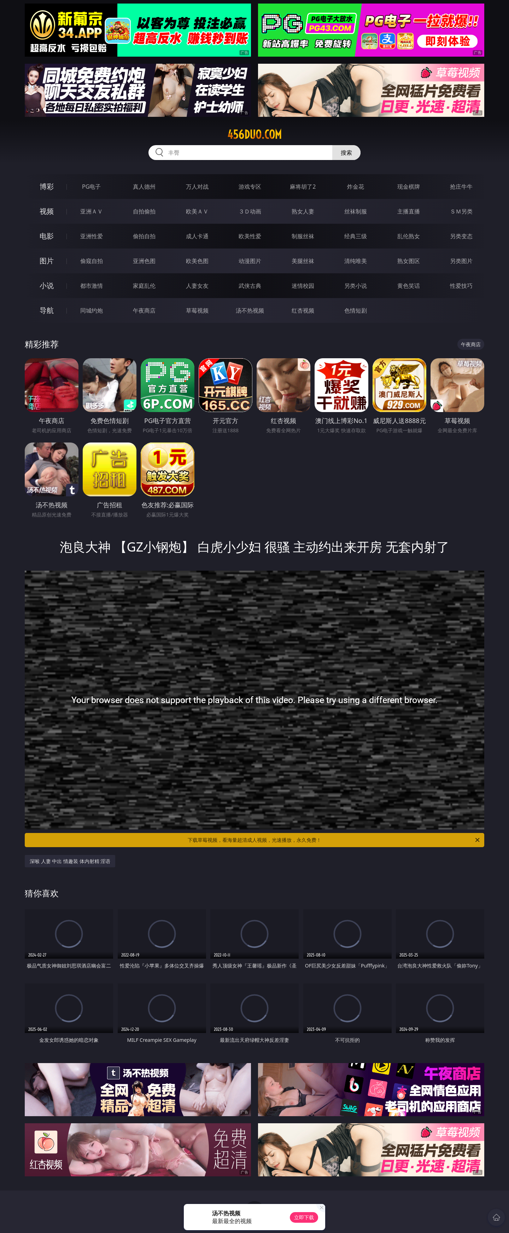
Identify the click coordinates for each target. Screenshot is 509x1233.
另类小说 (355, 286)
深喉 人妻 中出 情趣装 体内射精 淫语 (70, 861)
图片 (47, 261)
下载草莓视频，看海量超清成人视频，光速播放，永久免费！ (334, 840)
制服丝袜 (303, 236)
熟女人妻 (303, 211)
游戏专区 (250, 186)
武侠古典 (250, 286)
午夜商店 (144, 310)
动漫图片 (250, 261)
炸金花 (355, 186)
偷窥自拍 (91, 261)
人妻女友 (197, 286)
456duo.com (254, 134)
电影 (47, 236)
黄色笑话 (408, 286)
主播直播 (408, 211)
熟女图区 (408, 261)
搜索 (346, 152)
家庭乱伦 (144, 286)
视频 (47, 211)
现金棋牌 (408, 186)
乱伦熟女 (408, 236)
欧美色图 (197, 261)
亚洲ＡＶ (91, 211)
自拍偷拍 (144, 211)
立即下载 (304, 1217)
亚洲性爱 (91, 236)
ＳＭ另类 (461, 211)
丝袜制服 (355, 211)
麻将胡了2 (303, 186)
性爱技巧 (461, 286)
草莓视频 (197, 310)
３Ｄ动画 (250, 211)
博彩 (47, 186)
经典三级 (355, 236)
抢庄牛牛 (461, 186)
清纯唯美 (355, 261)
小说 (47, 285)
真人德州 (144, 186)
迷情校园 (303, 286)
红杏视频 (303, 310)
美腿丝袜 (303, 261)
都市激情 (91, 286)
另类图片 (461, 261)
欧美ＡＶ (197, 211)
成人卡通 (197, 236)
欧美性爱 (250, 236)
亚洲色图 (144, 261)
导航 (47, 310)
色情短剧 (355, 310)
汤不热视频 (250, 310)
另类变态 (461, 236)
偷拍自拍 (144, 236)
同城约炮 (91, 310)
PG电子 (91, 186)
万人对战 (197, 186)
